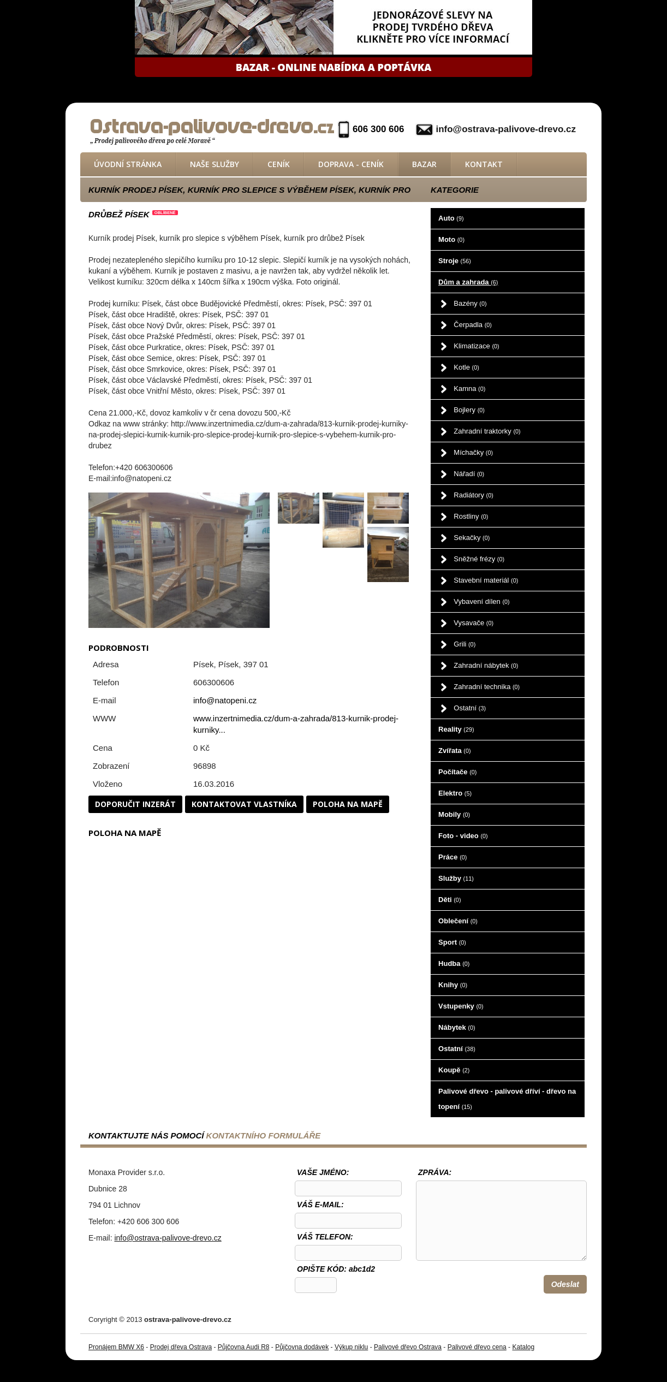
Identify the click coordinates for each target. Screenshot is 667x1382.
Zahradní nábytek (486, 665)
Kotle (466, 367)
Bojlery (469, 410)
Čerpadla (473, 325)
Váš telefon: (325, 1236)
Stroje (454, 261)
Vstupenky (461, 1006)
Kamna (469, 388)
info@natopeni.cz (225, 700)
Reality (456, 729)
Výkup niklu (351, 1347)
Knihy (452, 985)
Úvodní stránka (128, 164)
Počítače (457, 772)
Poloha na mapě (348, 804)
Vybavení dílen (481, 601)
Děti (449, 899)
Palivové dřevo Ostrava (408, 1347)
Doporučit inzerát (135, 804)
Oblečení (458, 921)
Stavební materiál (486, 580)
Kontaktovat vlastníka (244, 804)
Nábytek (456, 1027)
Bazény (470, 303)
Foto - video (463, 836)
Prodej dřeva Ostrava (181, 1347)
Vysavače (473, 623)
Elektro (455, 793)
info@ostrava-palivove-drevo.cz (506, 129)
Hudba (453, 963)
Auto (450, 218)
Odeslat (565, 1284)
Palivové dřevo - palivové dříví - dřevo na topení (507, 1099)
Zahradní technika (487, 687)
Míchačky (473, 452)
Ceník (278, 164)
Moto (451, 239)
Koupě (453, 1070)
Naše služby (214, 164)
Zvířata (454, 750)
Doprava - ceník (351, 164)
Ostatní (470, 708)
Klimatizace (476, 346)
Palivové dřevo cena (477, 1347)
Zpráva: (434, 1172)
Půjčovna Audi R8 (244, 1347)
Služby (456, 878)
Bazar (424, 164)
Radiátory (473, 495)
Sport (452, 942)
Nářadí (469, 474)
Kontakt (484, 164)
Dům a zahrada (468, 282)
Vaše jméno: (323, 1172)
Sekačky (472, 537)
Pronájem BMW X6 (116, 1347)
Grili (464, 644)
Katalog (523, 1347)
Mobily (454, 814)
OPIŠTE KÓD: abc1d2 (336, 1269)
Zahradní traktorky (487, 431)
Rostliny (471, 516)
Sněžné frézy (479, 559)
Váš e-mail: (320, 1204)
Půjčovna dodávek (302, 1347)
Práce (452, 857)
